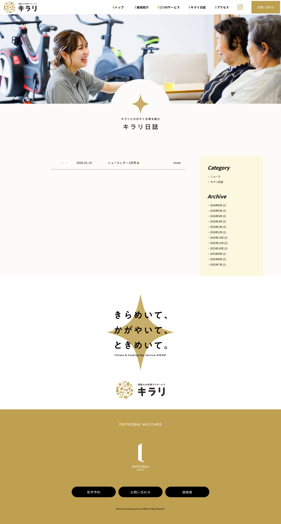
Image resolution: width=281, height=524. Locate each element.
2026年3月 (216, 221)
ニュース (215, 176)
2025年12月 (217, 237)
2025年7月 (216, 264)
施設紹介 (141, 7)
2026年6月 (216, 205)
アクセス (221, 7)
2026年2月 (216, 227)
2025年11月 (217, 243)
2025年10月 (217, 248)
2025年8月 (216, 259)
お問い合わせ (265, 7)
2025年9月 (216, 254)
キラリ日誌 (197, 7)
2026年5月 (216, 210)
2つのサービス (168, 7)
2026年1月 (216, 232)
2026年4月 (216, 216)
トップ (118, 7)
